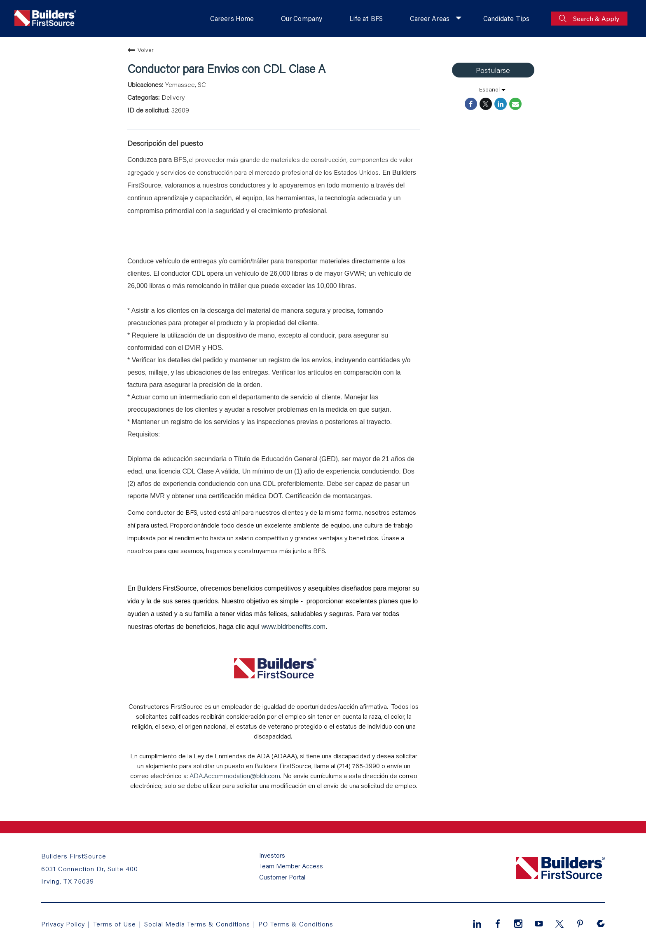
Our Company (300, 18)
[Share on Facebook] (470, 103)
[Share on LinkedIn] (500, 103)
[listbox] (493, 89)
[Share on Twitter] (485, 103)
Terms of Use (116, 923)
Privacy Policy (63, 923)
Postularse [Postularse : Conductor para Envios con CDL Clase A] (493, 70)
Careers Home (230, 18)
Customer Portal (282, 877)
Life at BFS (365, 18)
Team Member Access (291, 866)
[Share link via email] (515, 103)
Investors (272, 856)
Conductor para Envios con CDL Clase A (226, 68)
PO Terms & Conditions (296, 923)
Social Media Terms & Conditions (197, 923)
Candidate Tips (506, 18)
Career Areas (429, 18)
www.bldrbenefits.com (294, 626)
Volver (140, 49)
